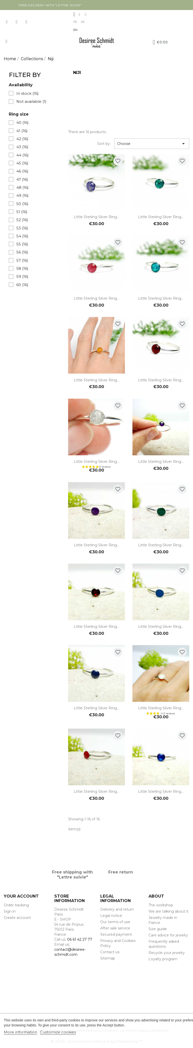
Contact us (109, 952)
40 (22, 122)
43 (22, 146)
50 (22, 203)
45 (22, 163)
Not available (31, 101)
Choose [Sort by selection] (151, 144)
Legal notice (111, 915)
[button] (6, 41)
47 (22, 179)
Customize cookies (58, 1032)
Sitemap (107, 958)
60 (22, 284)
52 (22, 219)
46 (22, 171)
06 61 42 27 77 (79, 939)
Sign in (10, 911)
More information (20, 1032)
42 (22, 138)
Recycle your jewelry (167, 952)
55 (22, 244)
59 (22, 276)
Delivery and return (117, 909)
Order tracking (16, 905)
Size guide (158, 929)
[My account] (74, 14)
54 (22, 236)
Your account (21, 896)
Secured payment (116, 934)
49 (22, 195)
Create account (17, 917)
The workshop (161, 905)
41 (22, 130)
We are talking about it (168, 911)
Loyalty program (163, 959)
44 (22, 155)
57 (22, 260)
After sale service (115, 928)
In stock (27, 93)
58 (22, 268)
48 (22, 187)
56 (22, 252)
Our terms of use (115, 922)
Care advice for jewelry (168, 935)
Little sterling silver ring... (96, 217)
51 (21, 211)
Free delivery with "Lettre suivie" (50, 5)
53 (22, 228)
